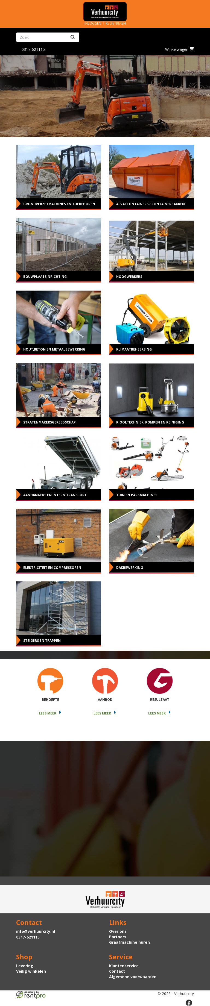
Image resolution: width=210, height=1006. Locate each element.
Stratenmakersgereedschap (49, 422)
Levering (24, 965)
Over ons (118, 931)
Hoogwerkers (129, 276)
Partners (117, 936)
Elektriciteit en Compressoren (52, 567)
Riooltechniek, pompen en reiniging (150, 422)
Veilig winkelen (31, 971)
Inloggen (92, 23)
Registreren (116, 23)
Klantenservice (124, 965)
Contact (117, 971)
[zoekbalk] (41, 37)
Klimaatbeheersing (134, 349)
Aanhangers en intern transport (55, 495)
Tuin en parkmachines (136, 495)
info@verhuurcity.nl (35, 931)
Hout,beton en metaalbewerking (54, 349)
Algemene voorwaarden (132, 976)
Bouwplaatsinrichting (45, 276)
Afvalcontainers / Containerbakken (150, 204)
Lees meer (50, 713)
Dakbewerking (129, 567)
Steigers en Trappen (42, 640)
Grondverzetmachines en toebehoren (59, 204)
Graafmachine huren (129, 942)
